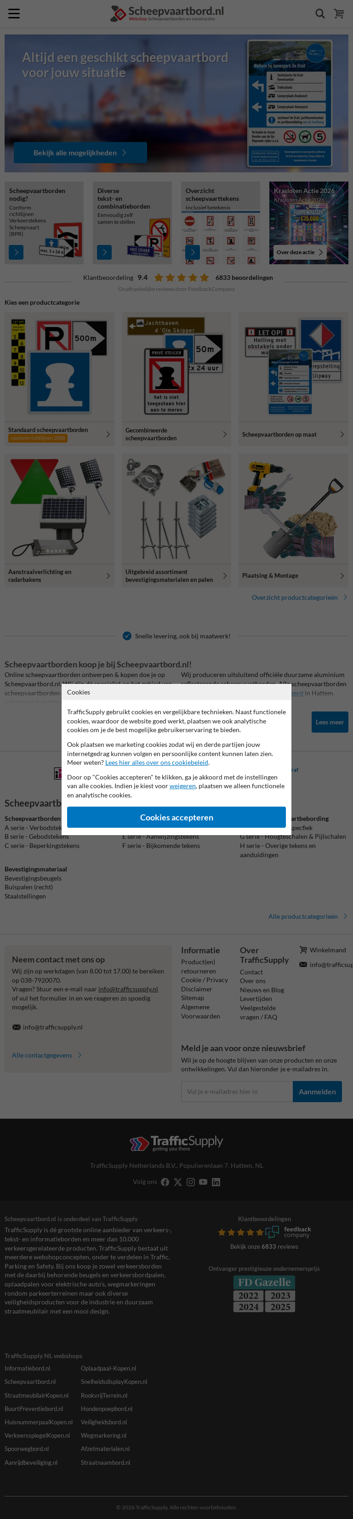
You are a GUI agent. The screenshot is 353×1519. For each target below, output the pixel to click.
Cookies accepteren (176, 817)
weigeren (183, 786)
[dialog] (176, 759)
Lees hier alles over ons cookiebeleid (156, 762)
